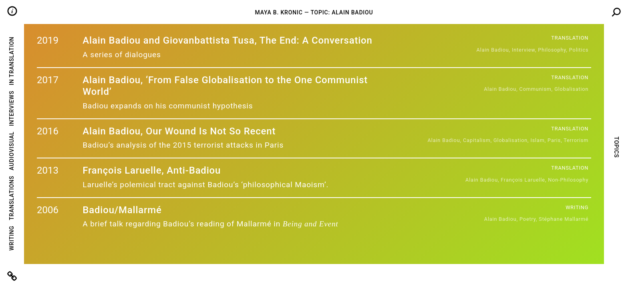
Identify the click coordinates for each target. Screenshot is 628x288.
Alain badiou (493, 50)
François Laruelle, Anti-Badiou (152, 170)
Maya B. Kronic (278, 12)
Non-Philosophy (568, 180)
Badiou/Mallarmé (122, 210)
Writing (11, 238)
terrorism (576, 140)
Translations (11, 198)
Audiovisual (11, 151)
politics (579, 50)
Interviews (11, 108)
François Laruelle (523, 180)
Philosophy (552, 50)
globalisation (571, 89)
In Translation (11, 60)
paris (554, 140)
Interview (523, 50)
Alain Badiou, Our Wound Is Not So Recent (179, 131)
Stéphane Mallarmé (563, 219)
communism (535, 89)
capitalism (477, 140)
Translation (569, 38)
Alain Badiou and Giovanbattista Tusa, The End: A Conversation (227, 40)
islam (537, 140)
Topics (616, 147)
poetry (527, 219)
